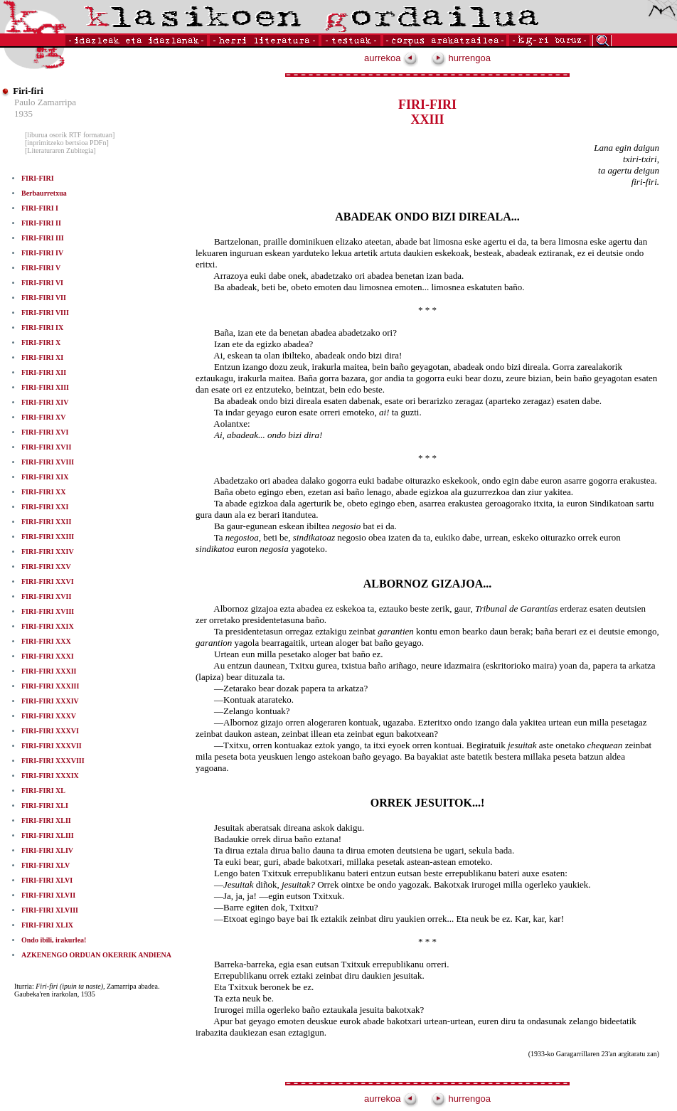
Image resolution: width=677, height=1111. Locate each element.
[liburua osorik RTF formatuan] (69, 135)
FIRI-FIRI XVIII (47, 462)
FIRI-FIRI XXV (46, 566)
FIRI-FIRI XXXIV (50, 701)
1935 (23, 113)
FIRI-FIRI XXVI (47, 581)
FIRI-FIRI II (41, 223)
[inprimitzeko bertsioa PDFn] (67, 143)
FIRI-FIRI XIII (45, 387)
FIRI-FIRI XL (43, 790)
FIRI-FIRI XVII (46, 447)
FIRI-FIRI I (39, 208)
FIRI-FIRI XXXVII (51, 746)
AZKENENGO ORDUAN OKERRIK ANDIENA (96, 955)
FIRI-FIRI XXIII (47, 537)
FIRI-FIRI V (40, 268)
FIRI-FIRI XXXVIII (53, 761)
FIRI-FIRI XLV (45, 865)
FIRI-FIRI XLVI (47, 880)
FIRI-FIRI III (42, 238)
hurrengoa (461, 58)
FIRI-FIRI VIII (45, 313)
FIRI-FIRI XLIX (47, 925)
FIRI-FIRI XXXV (48, 716)
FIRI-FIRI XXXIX (50, 776)
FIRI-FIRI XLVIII (49, 910)
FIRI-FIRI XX (43, 492)
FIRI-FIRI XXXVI (50, 731)
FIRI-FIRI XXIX (47, 626)
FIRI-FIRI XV (43, 417)
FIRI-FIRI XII (43, 372)
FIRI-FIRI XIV (44, 402)
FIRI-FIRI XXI (44, 507)
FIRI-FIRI (37, 178)
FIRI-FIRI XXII (46, 522)
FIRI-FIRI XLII (46, 820)
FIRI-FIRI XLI (44, 805)
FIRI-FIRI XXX (46, 641)
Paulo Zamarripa (45, 102)
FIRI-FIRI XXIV (47, 552)
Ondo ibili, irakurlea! (53, 940)
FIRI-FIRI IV (42, 253)
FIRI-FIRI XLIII (47, 835)
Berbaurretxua (44, 193)
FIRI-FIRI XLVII (48, 895)
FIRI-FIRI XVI (44, 432)
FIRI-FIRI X (40, 342)
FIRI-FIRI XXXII (49, 671)
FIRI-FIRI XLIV (47, 850)
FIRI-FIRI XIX (44, 477)
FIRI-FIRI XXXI (47, 656)
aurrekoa (391, 58)
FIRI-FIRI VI (42, 283)
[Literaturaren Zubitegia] (60, 150)
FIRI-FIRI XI (42, 357)
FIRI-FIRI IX (42, 327)
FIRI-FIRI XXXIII (50, 686)
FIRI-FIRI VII (43, 298)
